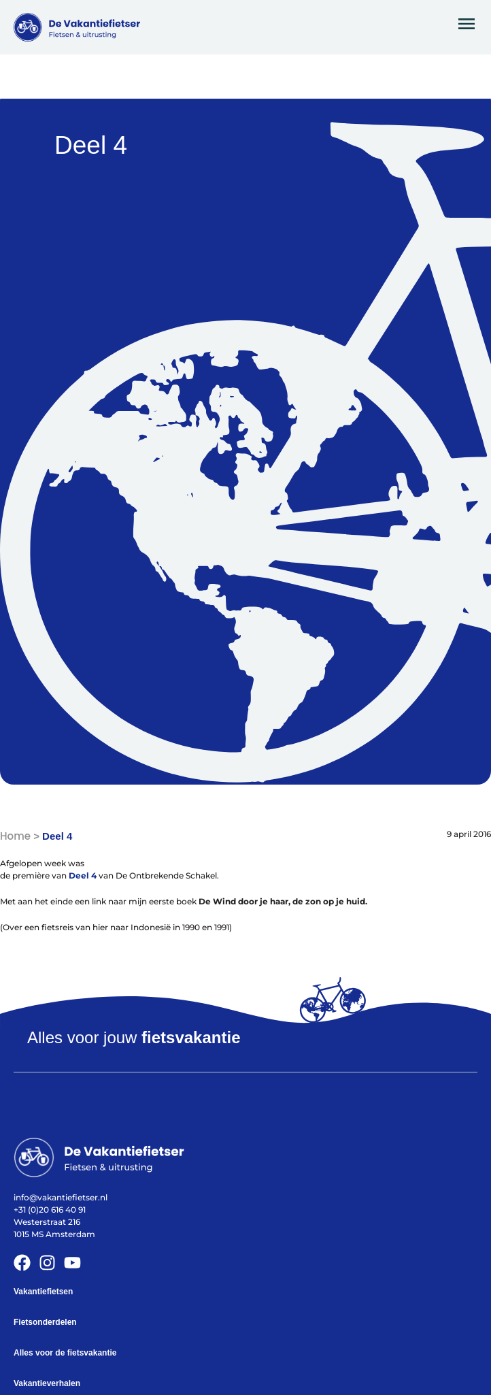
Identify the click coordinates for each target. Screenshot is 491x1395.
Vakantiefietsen (43, 1291)
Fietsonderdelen (45, 1322)
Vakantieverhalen (47, 1383)
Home (15, 836)
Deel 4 (83, 875)
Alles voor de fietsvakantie (65, 1353)
